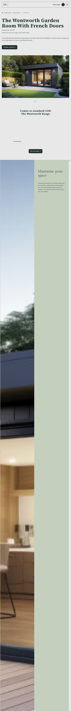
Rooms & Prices (16, 12)
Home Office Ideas (24, 32)
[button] (34, 101)
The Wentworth (25, 12)
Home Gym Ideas (13, 32)
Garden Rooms (7, 12)
